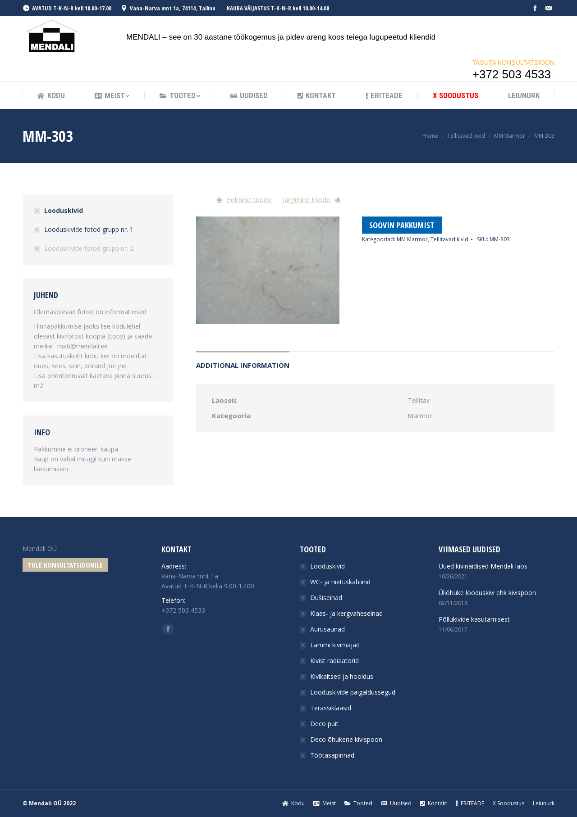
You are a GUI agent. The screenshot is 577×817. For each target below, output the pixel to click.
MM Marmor (509, 136)
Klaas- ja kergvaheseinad (346, 613)
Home (430, 136)
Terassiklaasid (330, 708)
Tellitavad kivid (466, 136)
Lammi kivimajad (335, 645)
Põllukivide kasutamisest (474, 619)
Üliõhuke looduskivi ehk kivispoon (487, 592)
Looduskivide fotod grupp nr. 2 (88, 248)
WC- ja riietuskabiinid (340, 582)
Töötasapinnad (332, 755)
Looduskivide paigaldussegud (352, 692)
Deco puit (324, 723)
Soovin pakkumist (401, 225)
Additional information (242, 365)
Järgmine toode (306, 199)
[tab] (242, 360)
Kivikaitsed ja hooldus (341, 676)
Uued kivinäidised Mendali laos (483, 566)
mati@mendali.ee (82, 346)
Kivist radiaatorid (334, 660)
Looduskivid (63, 210)
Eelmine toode (249, 199)
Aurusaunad (327, 629)
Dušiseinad (326, 597)
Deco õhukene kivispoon (346, 739)
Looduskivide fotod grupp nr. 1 (88, 229)
